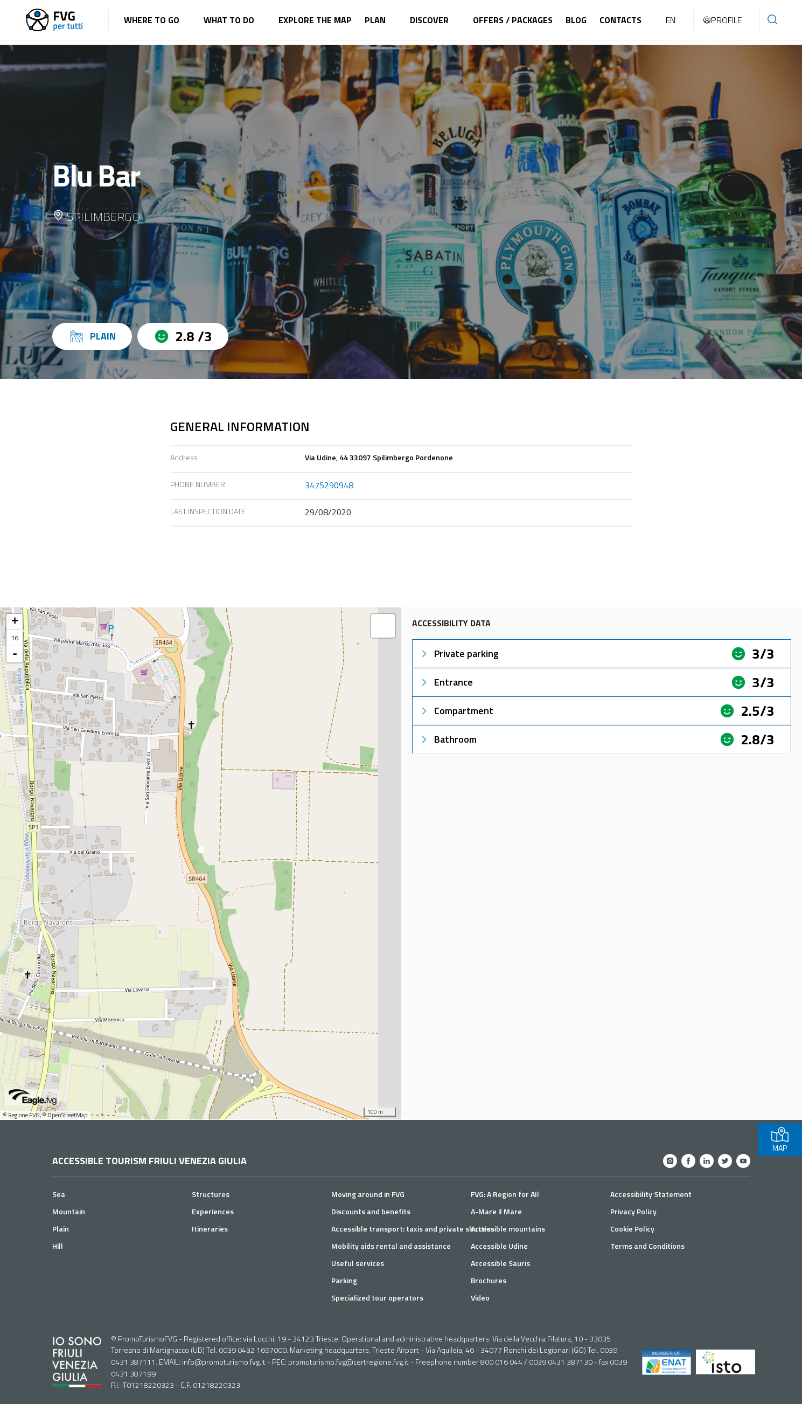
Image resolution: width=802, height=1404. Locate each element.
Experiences (213, 1211)
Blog (576, 19)
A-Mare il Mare (496, 1211)
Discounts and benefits (370, 1211)
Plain (60, 1228)
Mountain (68, 1211)
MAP (780, 1139)
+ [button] (14, 622)
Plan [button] (375, 19)
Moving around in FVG (368, 1194)
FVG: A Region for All (505, 1194)
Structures (210, 1194)
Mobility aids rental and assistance (391, 1245)
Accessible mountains (508, 1228)
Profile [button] (722, 19)
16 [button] (14, 638)
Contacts (620, 19)
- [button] (14, 654)
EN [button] (670, 19)
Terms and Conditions (647, 1245)
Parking (344, 1280)
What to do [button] (229, 19)
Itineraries (210, 1228)
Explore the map (315, 19)
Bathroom (448, 739)
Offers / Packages (513, 19)
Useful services (357, 1263)
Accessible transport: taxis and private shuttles (412, 1228)
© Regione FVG (21, 1115)
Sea (58, 1194)
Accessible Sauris (500, 1263)
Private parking (459, 653)
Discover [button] (429, 19)
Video (480, 1297)
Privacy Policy (633, 1211)
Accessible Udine (499, 1245)
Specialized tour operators (377, 1297)
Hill (57, 1245)
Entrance (446, 682)
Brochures (488, 1280)
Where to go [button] (151, 19)
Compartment (456, 710)
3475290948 (329, 485)
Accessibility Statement (651, 1194)
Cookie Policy (632, 1228)
